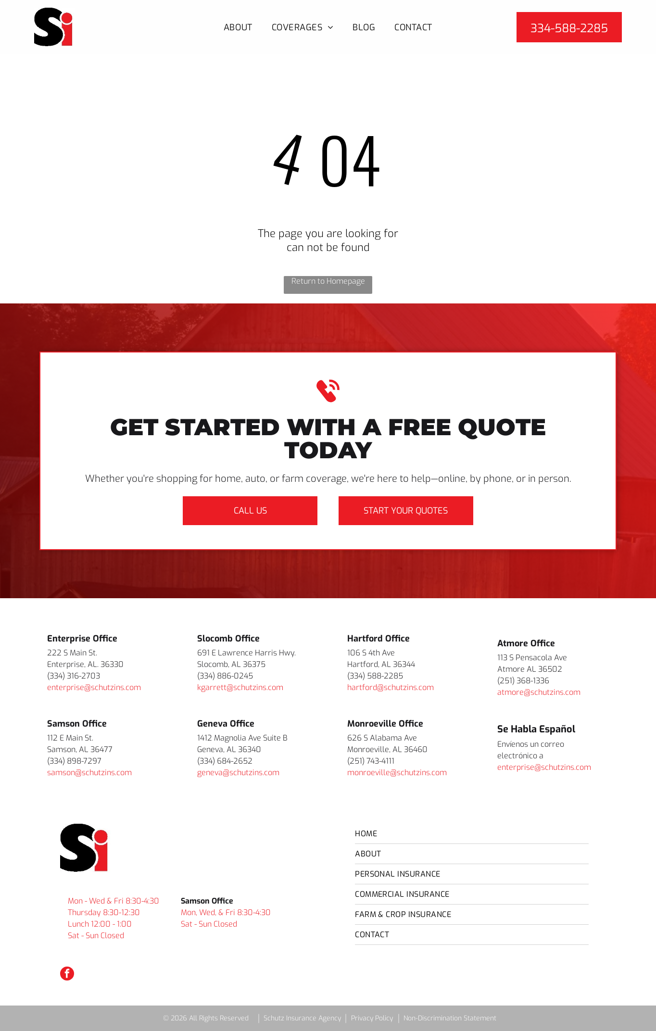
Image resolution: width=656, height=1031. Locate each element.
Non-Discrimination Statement (450, 1018)
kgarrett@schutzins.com (240, 687)
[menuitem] (238, 27)
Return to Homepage (328, 281)
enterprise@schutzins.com (94, 687)
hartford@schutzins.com (390, 687)
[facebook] (67, 975)
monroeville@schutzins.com (397, 772)
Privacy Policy (372, 1018)
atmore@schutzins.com (538, 692)
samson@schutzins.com (89, 772)
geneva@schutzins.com (238, 772)
